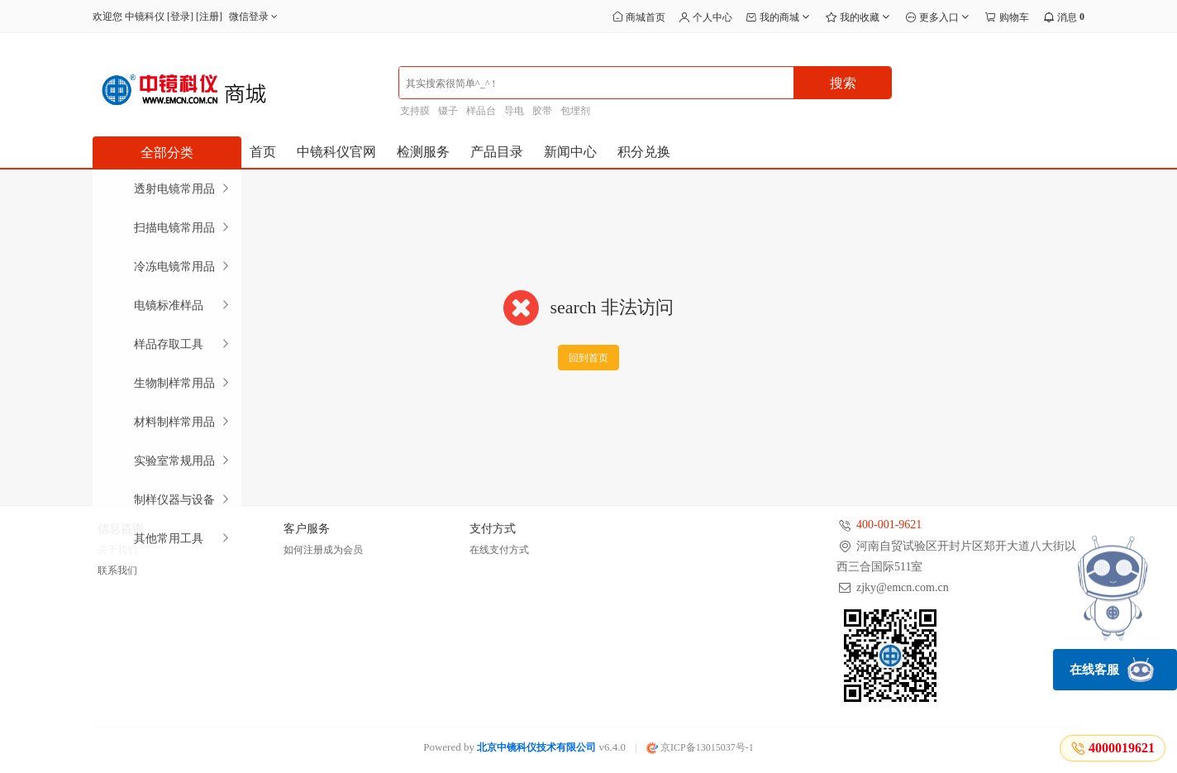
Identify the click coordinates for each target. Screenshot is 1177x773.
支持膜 (415, 111)
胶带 (542, 111)
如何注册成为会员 (323, 550)
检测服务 (423, 152)
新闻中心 (570, 152)
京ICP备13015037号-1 (700, 747)
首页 (263, 152)
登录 (180, 16)
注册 (209, 16)
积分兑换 (643, 152)
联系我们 (117, 570)
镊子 (448, 111)
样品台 (481, 111)
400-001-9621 (889, 524)
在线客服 (1112, 669)
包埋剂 (575, 111)
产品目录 (496, 152)
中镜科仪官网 (336, 152)
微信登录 (255, 16)
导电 (514, 111)
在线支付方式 (499, 550)
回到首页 (588, 358)
